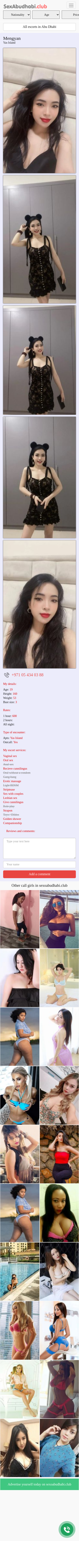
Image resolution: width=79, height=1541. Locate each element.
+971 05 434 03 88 (27, 674)
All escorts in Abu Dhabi (39, 27)
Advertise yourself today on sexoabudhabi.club (39, 1484)
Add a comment (39, 874)
